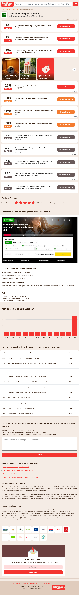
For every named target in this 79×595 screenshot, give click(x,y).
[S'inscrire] (33, 572)
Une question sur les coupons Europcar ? (16, 467)
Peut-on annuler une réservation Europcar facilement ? (17, 298)
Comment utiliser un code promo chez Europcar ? (18, 470)
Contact (25, 583)
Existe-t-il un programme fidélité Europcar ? (14, 300)
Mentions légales (35, 583)
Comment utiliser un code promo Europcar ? (15, 296)
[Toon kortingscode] (66, 26)
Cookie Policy (46, 583)
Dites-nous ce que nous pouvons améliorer (21, 440)
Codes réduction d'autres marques (14, 474)
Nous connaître (16, 583)
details (74, 91)
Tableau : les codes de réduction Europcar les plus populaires (22, 477)
